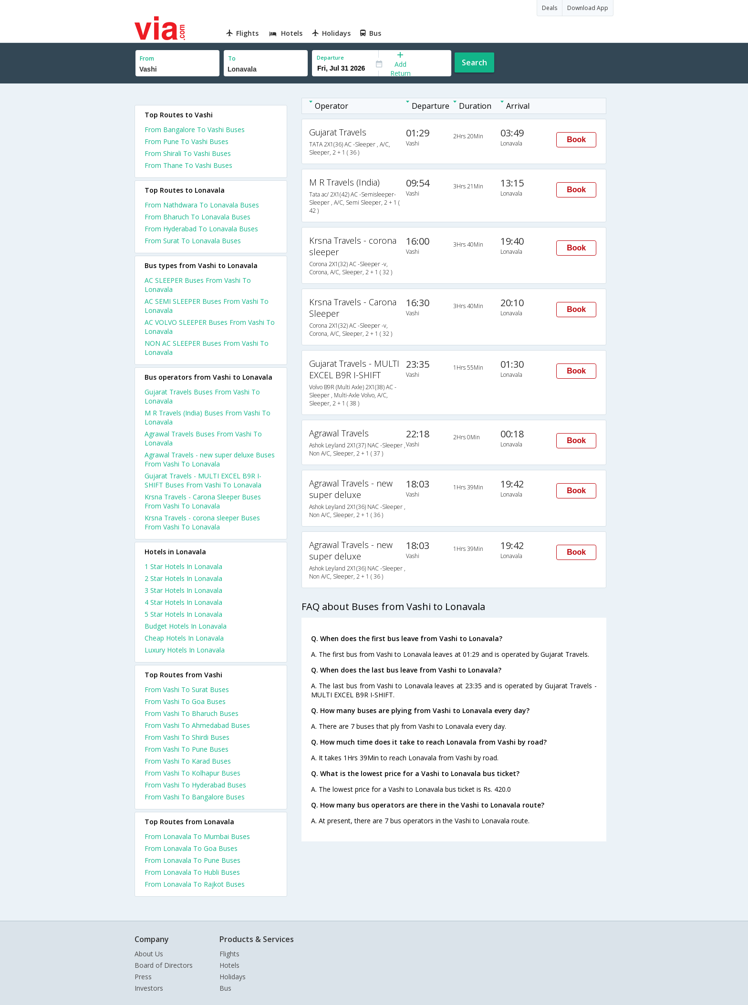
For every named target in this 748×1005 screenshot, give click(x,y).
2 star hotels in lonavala (183, 578)
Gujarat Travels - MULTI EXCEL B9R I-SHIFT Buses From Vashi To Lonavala (203, 480)
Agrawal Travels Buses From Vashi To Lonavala (203, 438)
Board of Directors (164, 965)
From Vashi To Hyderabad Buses (195, 784)
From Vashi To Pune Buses (187, 749)
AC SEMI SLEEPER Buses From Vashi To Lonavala (207, 306)
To (232, 58)
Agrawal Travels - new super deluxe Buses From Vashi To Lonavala (210, 459)
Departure (330, 57)
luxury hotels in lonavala (185, 649)
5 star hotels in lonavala (183, 614)
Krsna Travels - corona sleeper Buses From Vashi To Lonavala (202, 522)
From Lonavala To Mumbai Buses (197, 836)
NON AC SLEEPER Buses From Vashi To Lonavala (207, 348)
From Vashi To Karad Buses (188, 761)
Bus (225, 988)
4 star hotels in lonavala (183, 602)
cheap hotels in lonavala (184, 637)
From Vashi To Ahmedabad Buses (197, 725)
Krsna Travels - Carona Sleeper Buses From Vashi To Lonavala (203, 501)
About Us (149, 953)
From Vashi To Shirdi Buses (187, 737)
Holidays (232, 976)
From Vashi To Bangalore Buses (195, 796)
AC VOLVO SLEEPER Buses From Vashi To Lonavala (210, 327)
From (147, 58)
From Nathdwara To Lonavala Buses (202, 204)
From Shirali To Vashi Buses (188, 153)
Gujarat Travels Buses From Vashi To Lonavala (202, 396)
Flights (229, 953)
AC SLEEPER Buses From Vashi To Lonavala (198, 285)
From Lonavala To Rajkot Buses (195, 884)
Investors (149, 988)
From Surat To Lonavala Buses (193, 240)
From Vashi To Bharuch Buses (192, 713)
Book (576, 139)
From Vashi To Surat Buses (187, 689)
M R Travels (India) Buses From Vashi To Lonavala (207, 417)
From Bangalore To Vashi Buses (195, 129)
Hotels (229, 965)
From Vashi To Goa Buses (185, 701)
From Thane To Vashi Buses (188, 165)
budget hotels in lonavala (186, 626)
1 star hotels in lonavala (183, 566)
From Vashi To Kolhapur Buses (192, 772)
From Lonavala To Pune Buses (192, 860)
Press (143, 976)
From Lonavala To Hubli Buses (192, 872)
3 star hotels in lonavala (183, 590)
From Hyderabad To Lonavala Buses (201, 228)
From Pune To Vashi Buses (187, 141)
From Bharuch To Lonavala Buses (197, 216)
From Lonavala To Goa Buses (191, 848)
